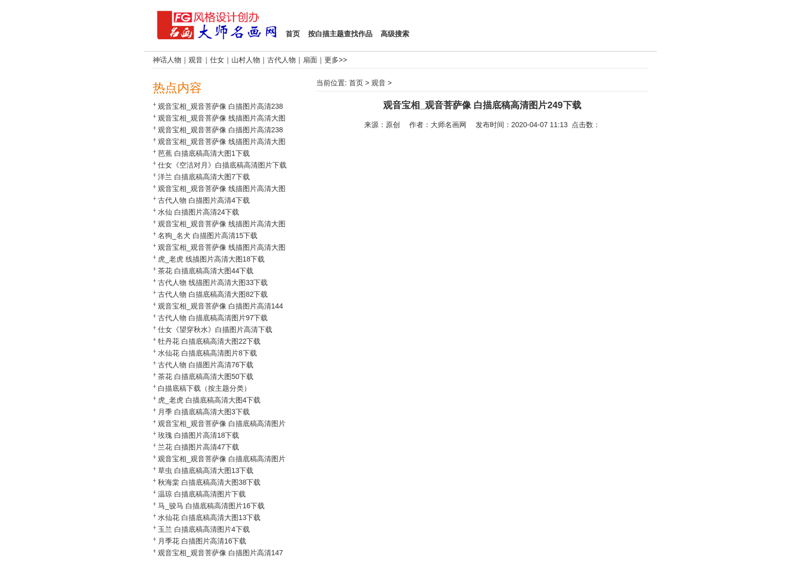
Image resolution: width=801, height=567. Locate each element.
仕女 (217, 60)
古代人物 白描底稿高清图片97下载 (213, 318)
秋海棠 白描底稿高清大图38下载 (209, 482)
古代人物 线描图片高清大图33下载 (213, 282)
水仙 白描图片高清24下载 (198, 212)
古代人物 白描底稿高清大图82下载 (213, 294)
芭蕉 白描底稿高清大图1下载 (204, 153)
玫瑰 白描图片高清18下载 (198, 435)
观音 (196, 60)
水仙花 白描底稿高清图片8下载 (207, 353)
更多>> (335, 60)
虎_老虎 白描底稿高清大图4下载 (209, 400)
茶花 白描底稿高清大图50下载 (205, 376)
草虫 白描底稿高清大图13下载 (205, 470)
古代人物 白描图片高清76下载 (205, 365)
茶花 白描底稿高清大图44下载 (205, 271)
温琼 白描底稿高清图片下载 (202, 494)
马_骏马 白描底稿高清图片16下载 (211, 506)
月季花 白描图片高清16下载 (202, 541)
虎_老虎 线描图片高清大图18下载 (211, 259)
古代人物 (281, 60)
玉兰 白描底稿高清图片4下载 (204, 529)
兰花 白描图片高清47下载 (198, 447)
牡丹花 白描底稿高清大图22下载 (209, 341)
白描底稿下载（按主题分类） (204, 388)
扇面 (310, 60)
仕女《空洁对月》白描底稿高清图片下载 (222, 165)
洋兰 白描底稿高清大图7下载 (204, 177)
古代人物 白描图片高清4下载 (204, 200)
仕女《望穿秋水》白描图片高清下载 (215, 329)
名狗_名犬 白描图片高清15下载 (207, 235)
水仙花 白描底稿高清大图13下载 (209, 517)
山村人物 (245, 60)
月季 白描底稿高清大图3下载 (204, 412)
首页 (356, 83)
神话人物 (167, 60)
